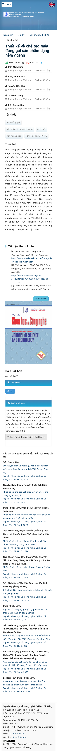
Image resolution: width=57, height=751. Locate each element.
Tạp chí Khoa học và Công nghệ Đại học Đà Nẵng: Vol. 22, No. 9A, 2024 (24, 690)
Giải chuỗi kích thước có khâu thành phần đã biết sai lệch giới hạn (27, 592)
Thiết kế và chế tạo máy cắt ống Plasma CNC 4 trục (26, 569)
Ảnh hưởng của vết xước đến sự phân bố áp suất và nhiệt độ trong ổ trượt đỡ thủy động (25, 664)
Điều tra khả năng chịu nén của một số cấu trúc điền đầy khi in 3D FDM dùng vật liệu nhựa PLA (26, 637)
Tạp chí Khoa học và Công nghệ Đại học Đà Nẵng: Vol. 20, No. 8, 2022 (24, 500)
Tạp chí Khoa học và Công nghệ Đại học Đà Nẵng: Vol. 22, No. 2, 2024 (24, 644)
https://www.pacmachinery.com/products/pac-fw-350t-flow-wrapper (29, 277)
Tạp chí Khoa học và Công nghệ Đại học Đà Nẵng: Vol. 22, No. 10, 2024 (24, 598)
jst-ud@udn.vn (17, 734)
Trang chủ (8, 35)
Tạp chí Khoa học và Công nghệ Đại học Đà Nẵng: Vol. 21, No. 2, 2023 (24, 576)
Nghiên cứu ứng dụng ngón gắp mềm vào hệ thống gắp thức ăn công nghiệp (25, 611)
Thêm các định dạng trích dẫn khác (26, 437)
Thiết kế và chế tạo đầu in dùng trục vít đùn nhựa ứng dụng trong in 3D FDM (25, 543)
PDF (11, 391)
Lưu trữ (21, 35)
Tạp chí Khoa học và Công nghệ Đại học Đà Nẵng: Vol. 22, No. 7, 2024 (24, 549)
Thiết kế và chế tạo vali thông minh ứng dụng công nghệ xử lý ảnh (25, 493)
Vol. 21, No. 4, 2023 (39, 35)
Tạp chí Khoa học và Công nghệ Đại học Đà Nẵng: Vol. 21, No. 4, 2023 (24, 670)
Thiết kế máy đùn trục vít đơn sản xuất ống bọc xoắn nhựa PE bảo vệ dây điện (26, 516)
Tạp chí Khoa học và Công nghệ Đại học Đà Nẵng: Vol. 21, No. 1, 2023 (24, 523)
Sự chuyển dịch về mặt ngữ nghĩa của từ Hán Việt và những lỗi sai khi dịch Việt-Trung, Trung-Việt (26, 469)
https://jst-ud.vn (19, 737)
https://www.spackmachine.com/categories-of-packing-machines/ (32, 260)
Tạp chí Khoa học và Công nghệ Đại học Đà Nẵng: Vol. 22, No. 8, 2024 (24, 478)
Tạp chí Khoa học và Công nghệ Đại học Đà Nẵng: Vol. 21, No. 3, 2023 (24, 618)
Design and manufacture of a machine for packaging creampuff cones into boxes (24, 683)
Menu (8, 5)
